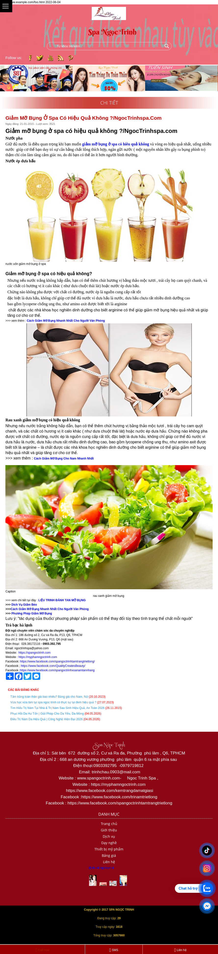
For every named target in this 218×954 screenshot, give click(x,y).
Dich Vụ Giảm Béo (24, 604)
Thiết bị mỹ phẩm (108, 849)
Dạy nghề (109, 842)
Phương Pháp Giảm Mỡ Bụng (31, 613)
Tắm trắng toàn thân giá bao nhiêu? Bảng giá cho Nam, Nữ (49, 696)
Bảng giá (109, 855)
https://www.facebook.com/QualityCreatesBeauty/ (53, 666)
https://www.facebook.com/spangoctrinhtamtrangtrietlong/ (57, 661)
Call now (43, 950)
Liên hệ (109, 862)
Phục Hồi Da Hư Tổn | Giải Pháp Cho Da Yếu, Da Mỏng (47, 713)
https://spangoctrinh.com (34, 652)
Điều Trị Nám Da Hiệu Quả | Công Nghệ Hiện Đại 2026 (46, 719)
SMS (113, 950)
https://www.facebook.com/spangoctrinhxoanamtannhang (57, 670)
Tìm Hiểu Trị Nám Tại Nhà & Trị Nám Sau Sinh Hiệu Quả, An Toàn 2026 (57, 708)
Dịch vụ (109, 836)
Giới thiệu (109, 830)
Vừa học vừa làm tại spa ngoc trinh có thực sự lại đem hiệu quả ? (53, 702)
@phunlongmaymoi (101, 868)
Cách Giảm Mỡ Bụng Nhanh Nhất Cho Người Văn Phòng (50, 609)
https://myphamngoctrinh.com (37, 657)
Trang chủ (109, 823)
